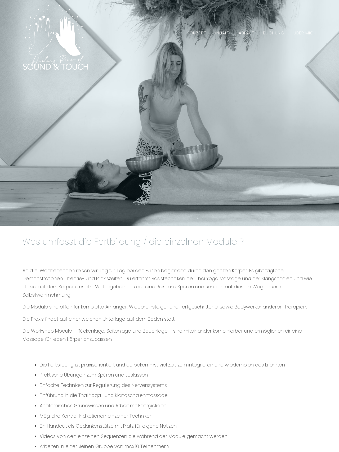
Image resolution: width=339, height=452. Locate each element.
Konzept (196, 33)
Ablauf (246, 33)
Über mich (304, 33)
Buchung (273, 33)
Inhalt (222, 33)
